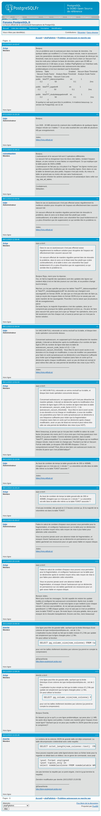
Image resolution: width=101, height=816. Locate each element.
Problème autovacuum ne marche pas (74, 38)
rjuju (5, 118)
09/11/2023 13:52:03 (11, 382)
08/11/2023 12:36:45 (11, 239)
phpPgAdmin (50, 38)
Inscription (45, 28)
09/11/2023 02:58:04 (11, 327)
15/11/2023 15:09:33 (11, 624)
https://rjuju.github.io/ (44, 140)
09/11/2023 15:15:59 (11, 459)
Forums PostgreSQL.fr (16, 22)
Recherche (33, 28)
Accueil (7, 17)
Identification (57, 28)
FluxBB (95, 809)
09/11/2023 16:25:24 (11, 488)
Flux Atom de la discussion (87, 806)
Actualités (18, 17)
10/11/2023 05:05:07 (11, 520)
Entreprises (71, 17)
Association (58, 17)
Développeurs (86, 17)
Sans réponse (92, 32)
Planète (9, 19)
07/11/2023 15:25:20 (11, 115)
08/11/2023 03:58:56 (11, 199)
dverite (6, 628)
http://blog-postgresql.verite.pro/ (49, 662)
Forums (46, 17)
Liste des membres (19, 28)
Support (20, 19)
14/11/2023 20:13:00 (11, 561)
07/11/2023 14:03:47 (11, 44)
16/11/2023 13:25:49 (11, 736)
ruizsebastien (9, 154)
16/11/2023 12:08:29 (11, 672)
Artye (5, 48)
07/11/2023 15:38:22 (11, 150)
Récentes (81, 32)
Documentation (33, 17)
